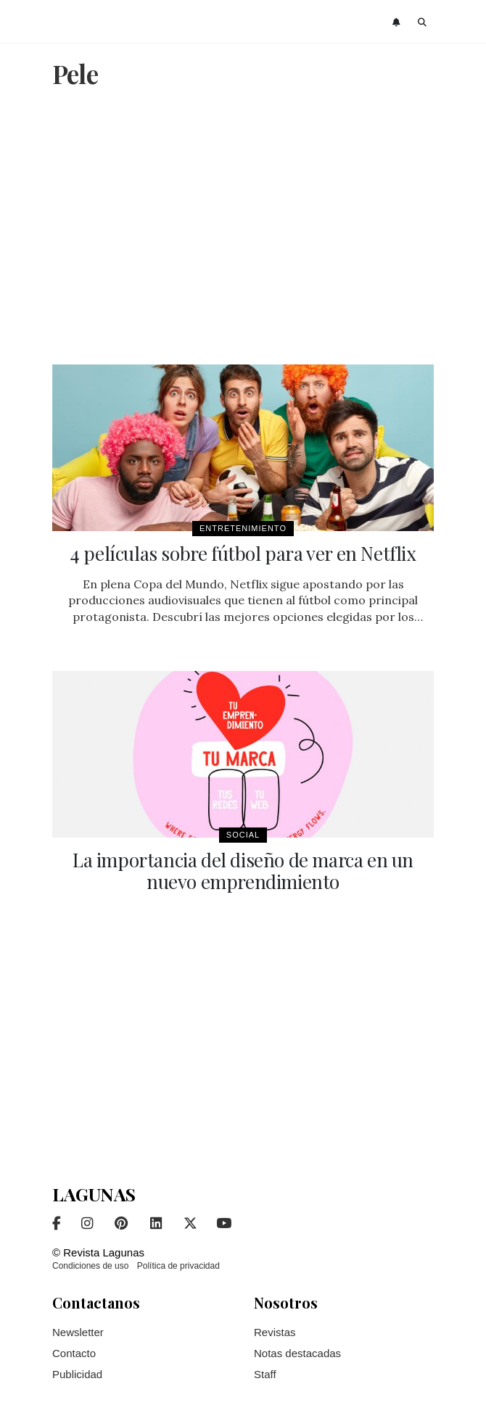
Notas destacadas (297, 1353)
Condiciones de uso (90, 1266)
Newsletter (78, 1332)
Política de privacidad (178, 1266)
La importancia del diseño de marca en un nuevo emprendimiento (243, 870)
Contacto (74, 1353)
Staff (265, 1374)
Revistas (275, 1332)
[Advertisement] (243, 228)
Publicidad (77, 1374)
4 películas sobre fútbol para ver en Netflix (243, 553)
